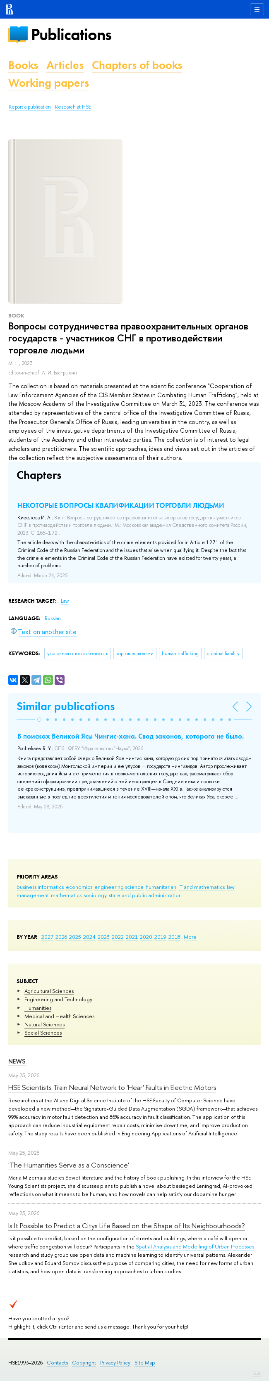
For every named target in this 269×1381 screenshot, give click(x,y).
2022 (118, 936)
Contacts (57, 1362)
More (190, 936)
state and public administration (145, 895)
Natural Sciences (44, 1024)
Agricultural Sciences (49, 991)
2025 (75, 936)
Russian (53, 618)
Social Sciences (43, 1032)
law (231, 887)
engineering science (119, 887)
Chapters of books (137, 65)
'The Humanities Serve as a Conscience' (68, 1165)
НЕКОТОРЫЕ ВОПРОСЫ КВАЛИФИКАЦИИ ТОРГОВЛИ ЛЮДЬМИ (120, 505)
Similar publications (66, 706)
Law (65, 601)
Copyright (84, 1362)
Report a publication (30, 107)
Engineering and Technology (58, 999)
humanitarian (161, 887)
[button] (39, 719)
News (17, 1061)
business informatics (40, 887)
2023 (104, 936)
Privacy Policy (115, 1362)
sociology (95, 895)
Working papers (48, 83)
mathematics (66, 895)
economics (79, 887)
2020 (146, 936)
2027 (47, 936)
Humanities (37, 1007)
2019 (160, 936)
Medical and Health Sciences (59, 1016)
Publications (71, 34)
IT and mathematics (201, 887)
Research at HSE (73, 107)
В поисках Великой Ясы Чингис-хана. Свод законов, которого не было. (130, 736)
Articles (65, 65)
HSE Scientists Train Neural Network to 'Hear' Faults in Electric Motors (112, 1087)
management (33, 895)
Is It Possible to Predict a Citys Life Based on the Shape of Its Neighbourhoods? (126, 1225)
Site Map (144, 1362)
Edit (257, 1373)
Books (23, 65)
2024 (89, 936)
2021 (132, 936)
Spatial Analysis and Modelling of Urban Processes (195, 1246)
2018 (174, 936)
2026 (61, 936)
